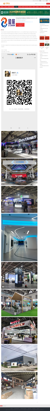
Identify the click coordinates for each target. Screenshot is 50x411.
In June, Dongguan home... (42, 46)
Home (2, 6)
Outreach (12, 6)
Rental (34, 6)
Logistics (37, 6)
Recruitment (26, 6)
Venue (5, 6)
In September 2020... (47, 46)
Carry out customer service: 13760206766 (20, 25)
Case (40, 6)
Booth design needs (42, 38)
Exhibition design (9, 8)
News (44, 6)
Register (44, 0)
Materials (30, 6)
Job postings (33, 408)
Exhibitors (23, 6)
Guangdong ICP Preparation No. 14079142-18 (37, 409)
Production (19, 6)
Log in (41, 0)
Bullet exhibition (48, 7)
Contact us (38, 408)
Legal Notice (29, 408)
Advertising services (16, 408)
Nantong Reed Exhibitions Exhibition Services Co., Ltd (18, 8)
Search (48, 3)
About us (12, 408)
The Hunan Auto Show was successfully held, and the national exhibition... (44, 63)
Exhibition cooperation (23, 408)
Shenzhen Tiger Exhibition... (47, 39)
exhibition (9, 6)
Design (16, 6)
